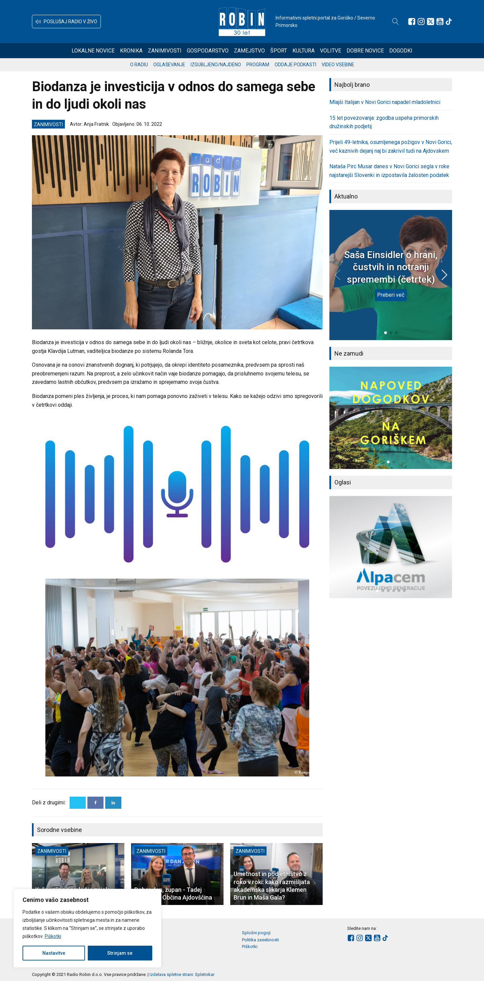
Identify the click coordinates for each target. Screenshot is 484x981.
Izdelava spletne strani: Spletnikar (182, 974)
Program (257, 64)
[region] (87, 928)
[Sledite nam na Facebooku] (412, 21)
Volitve (330, 50)
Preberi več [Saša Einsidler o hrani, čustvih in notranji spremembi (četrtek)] (390, 295)
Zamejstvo (249, 50)
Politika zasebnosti (260, 939)
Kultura (303, 50)
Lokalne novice (93, 50)
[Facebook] (95, 803)
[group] (390, 418)
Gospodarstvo (208, 50)
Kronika (131, 50)
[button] (66, 21)
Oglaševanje (169, 64)
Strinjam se (119, 953)
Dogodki (400, 50)
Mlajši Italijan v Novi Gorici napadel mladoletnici (384, 102)
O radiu (139, 64)
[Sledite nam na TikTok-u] (448, 21)
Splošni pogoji (256, 932)
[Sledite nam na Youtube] (440, 21)
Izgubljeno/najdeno (216, 64)
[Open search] (395, 21)
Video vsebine (338, 64)
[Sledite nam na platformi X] (431, 21)
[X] (78, 803)
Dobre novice (365, 50)
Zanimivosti (165, 50)
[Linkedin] (113, 803)
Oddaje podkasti (295, 64)
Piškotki (53, 936)
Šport (278, 50)
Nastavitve (53, 953)
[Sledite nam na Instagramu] (421, 21)
